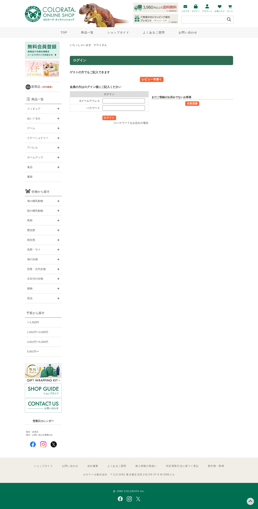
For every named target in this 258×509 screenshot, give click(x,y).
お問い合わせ (188, 32)
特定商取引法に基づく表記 (182, 466)
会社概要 (92, 466)
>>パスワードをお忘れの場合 (130, 122)
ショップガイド (118, 32)
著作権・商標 (216, 466)
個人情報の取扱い (146, 466)
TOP (64, 32)
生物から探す (40, 191)
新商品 (42, 86)
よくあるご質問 (154, 32)
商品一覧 (87, 32)
